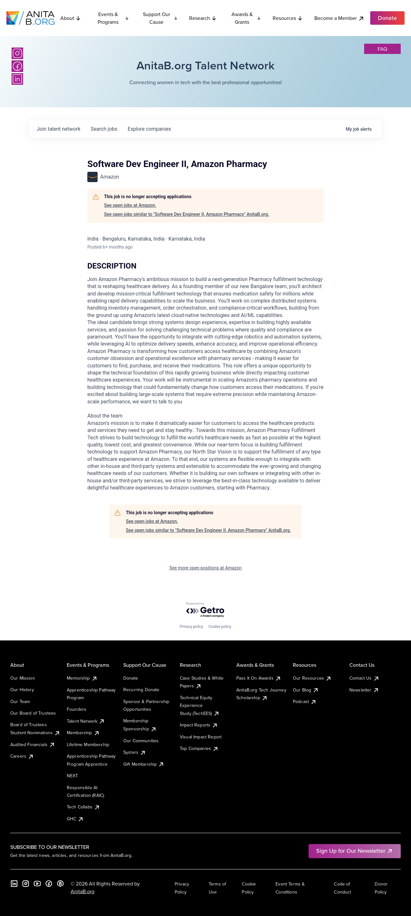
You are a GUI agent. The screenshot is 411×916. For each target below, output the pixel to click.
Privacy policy (191, 626)
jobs (104, 129)
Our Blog (306, 690)
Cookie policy (219, 626)
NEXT (72, 775)
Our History (22, 689)
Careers (22, 756)
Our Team (20, 701)
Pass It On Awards (258, 678)
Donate (130, 678)
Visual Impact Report (201, 737)
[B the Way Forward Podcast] (60, 883)
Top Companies (199, 748)
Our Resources (312, 678)
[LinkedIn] (17, 79)
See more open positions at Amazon (206, 567)
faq (382, 48)
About (70, 18)
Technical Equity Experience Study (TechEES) (200, 705)
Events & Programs (113, 18)
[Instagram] (17, 53)
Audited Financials (32, 744)
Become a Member (339, 18)
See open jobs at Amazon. (130, 205)
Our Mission (22, 678)
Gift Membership (143, 764)
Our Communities (141, 740)
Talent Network (86, 721)
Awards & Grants (246, 18)
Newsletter (364, 690)
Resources (288, 18)
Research (203, 18)
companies (149, 129)
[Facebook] (17, 66)
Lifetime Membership (88, 744)
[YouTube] (37, 883)
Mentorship (82, 678)
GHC (75, 818)
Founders (76, 709)
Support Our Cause (160, 18)
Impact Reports (199, 725)
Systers (134, 752)
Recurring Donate (141, 689)
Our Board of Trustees (33, 713)
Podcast (305, 701)
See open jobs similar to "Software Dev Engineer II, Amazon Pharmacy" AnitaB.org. (186, 214)
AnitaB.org (82, 891)
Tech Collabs (83, 807)
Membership (83, 732)
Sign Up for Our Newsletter (354, 851)
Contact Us (364, 678)
